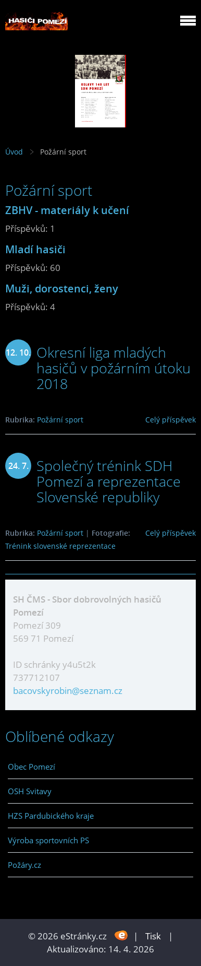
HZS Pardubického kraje (51, 815)
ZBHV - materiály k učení (67, 210)
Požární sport (60, 420)
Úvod (14, 152)
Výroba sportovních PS (48, 840)
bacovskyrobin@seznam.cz (67, 691)
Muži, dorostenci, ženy (61, 288)
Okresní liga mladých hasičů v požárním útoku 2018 (113, 368)
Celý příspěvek (170, 420)
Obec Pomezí (31, 766)
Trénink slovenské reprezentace (60, 546)
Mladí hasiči (35, 249)
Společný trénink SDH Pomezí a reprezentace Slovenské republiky (108, 481)
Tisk (153, 936)
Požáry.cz (24, 864)
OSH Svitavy (30, 791)
